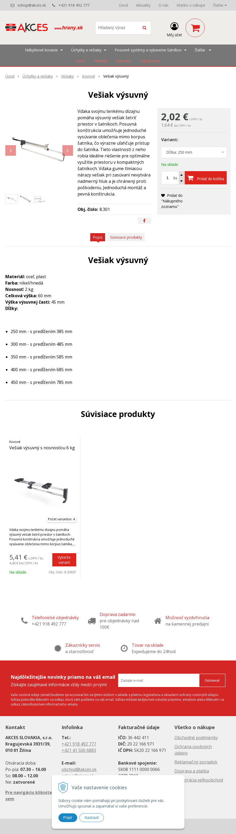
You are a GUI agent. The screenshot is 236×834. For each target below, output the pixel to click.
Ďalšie (220, 5)
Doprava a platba (191, 771)
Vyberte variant (64, 560)
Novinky (101, 60)
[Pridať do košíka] (206, 177)
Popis (97, 237)
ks (175, 177)
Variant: (169, 140)
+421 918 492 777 (73, 5)
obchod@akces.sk (79, 769)
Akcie (80, 60)
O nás (163, 5)
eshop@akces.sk (32, 5)
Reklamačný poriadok (195, 762)
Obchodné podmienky (196, 737)
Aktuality (143, 5)
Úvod (123, 5)
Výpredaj (123, 60)
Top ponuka (149, 60)
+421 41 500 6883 (79, 750)
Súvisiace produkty (126, 237)
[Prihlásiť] (174, 29)
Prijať (67, 817)
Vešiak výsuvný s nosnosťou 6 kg (42, 448)
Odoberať (212, 680)
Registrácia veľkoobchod (198, 780)
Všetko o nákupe (191, 5)
